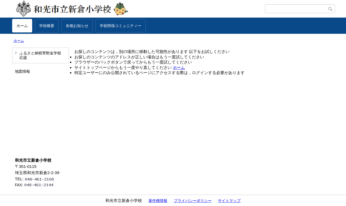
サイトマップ (229, 200)
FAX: (36, 185)
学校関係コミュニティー (120, 26)
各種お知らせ (77, 26)
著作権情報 (157, 200)
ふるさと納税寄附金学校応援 (40, 55)
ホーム (22, 26)
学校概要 (46, 26)
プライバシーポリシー (193, 200)
